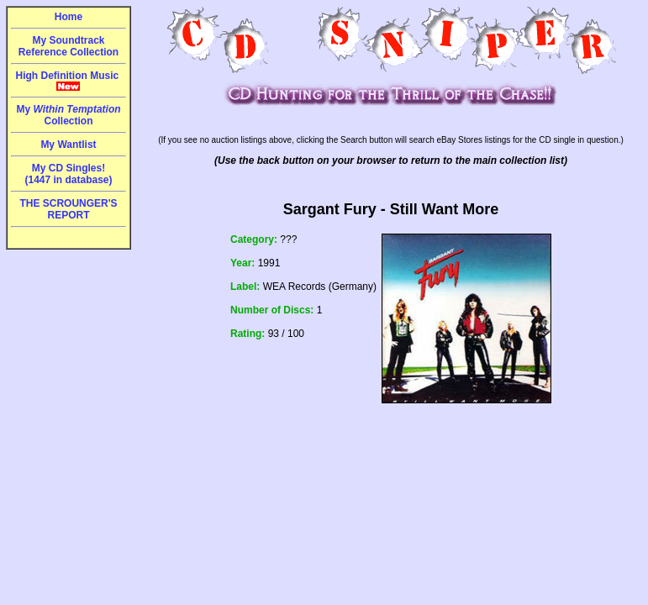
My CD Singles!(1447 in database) (68, 174)
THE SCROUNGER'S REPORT (68, 209)
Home (68, 17)
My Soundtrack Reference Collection (68, 46)
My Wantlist (68, 144)
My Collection (68, 115)
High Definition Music (69, 81)
